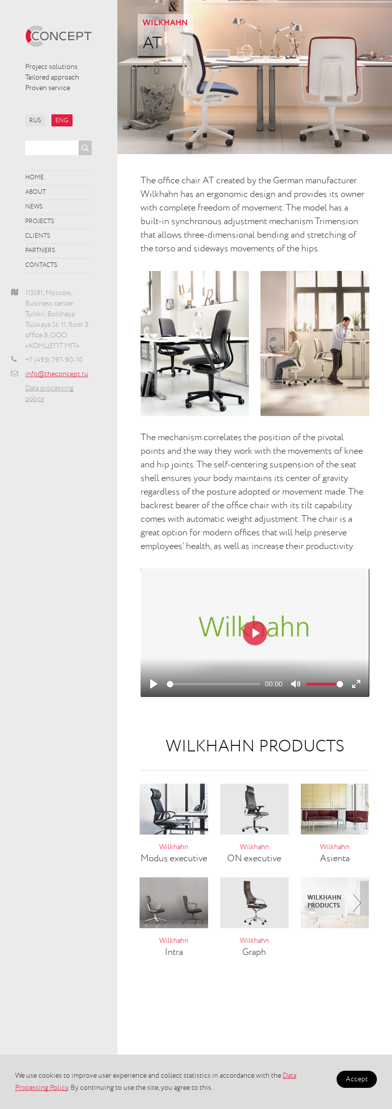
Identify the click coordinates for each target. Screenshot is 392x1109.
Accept (357, 1079)
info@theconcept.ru (56, 374)
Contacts (41, 265)
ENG (62, 121)
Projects (39, 222)
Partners (40, 251)
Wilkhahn (165, 23)
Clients (37, 236)
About (35, 192)
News (34, 207)
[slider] (213, 684)
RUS (35, 121)
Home (34, 178)
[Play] (154, 684)
